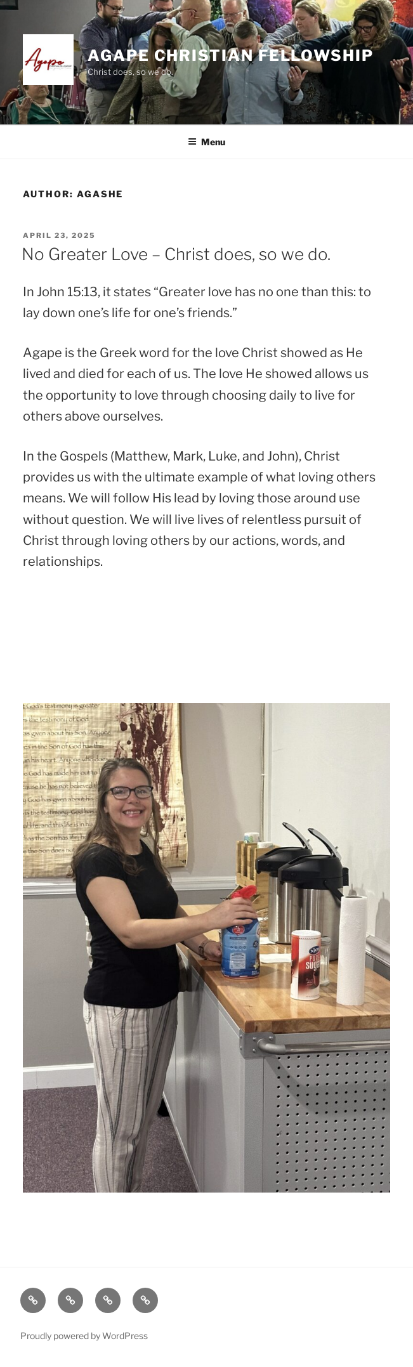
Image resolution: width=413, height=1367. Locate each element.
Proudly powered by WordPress (84, 1335)
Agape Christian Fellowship (231, 55)
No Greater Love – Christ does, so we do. (176, 254)
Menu (206, 141)
